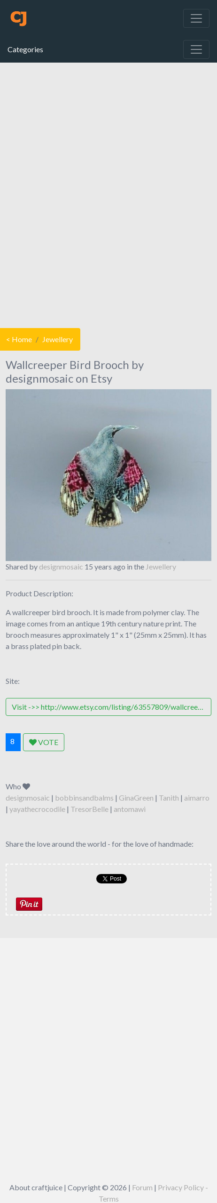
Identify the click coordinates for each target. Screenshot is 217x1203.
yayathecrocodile (37, 808)
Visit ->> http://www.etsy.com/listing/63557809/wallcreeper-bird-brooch (112, 706)
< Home (19, 339)
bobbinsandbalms (84, 797)
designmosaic (61, 566)
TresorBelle (89, 808)
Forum (142, 1187)
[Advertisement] (107, 193)
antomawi (130, 808)
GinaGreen (136, 797)
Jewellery (57, 339)
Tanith (169, 797)
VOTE (43, 742)
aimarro (196, 797)
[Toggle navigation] (196, 18)
